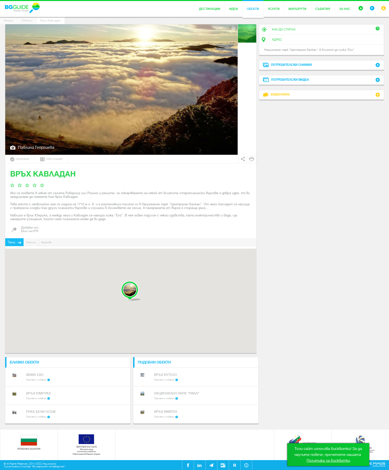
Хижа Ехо (34, 375)
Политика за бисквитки (328, 460)
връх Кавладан (50, 20)
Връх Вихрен (165, 412)
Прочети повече (36, 379)
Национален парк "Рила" (176, 393)
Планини (31, 242)
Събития (322, 9)
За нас (344, 9)
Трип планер (51, 159)
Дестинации (209, 9)
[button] (130, 291)
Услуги (274, 9)
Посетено (19, 159)
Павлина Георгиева (36, 147)
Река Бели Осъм (41, 412)
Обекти (253, 9)
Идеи (233, 9)
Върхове (46, 242)
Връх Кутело (165, 375)
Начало (9, 20)
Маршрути (297, 9)
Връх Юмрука (38, 393)
